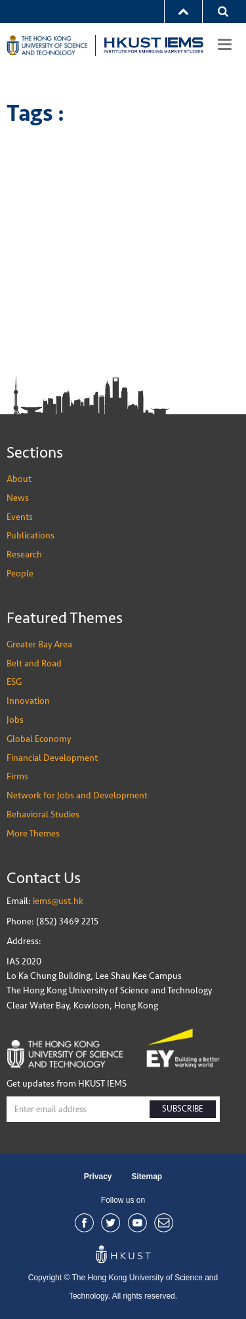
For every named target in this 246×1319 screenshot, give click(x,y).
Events (20, 517)
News (18, 498)
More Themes (33, 833)
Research (24, 554)
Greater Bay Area (39, 644)
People (20, 573)
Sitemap (147, 1176)
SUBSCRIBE (182, 1108)
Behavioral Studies (43, 814)
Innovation (28, 701)
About (19, 479)
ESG (14, 682)
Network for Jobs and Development (77, 795)
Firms (17, 776)
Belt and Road (34, 663)
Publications (30, 535)
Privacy (98, 1176)
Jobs (15, 720)
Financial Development (52, 758)
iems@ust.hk (58, 901)
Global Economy (39, 739)
